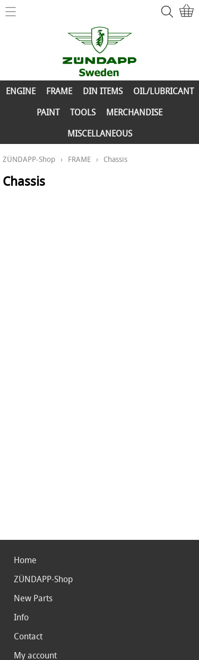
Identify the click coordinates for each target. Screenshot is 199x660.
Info (21, 617)
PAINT (48, 112)
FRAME (59, 91)
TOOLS (83, 112)
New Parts (33, 598)
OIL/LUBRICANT (163, 91)
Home (25, 560)
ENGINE (21, 91)
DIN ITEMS (103, 91)
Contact (28, 636)
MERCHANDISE (134, 112)
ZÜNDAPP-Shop (29, 159)
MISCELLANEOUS (99, 133)
